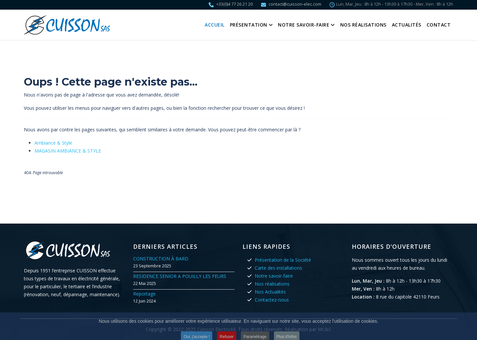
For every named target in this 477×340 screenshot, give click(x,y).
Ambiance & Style (53, 143)
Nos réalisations (363, 25)
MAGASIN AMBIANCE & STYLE (67, 151)
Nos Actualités (270, 292)
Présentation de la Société (283, 260)
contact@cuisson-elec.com (295, 4)
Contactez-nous (272, 300)
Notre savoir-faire (303, 25)
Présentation (248, 25)
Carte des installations (278, 268)
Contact (439, 25)
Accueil (215, 25)
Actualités (406, 25)
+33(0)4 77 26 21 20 (234, 4)
